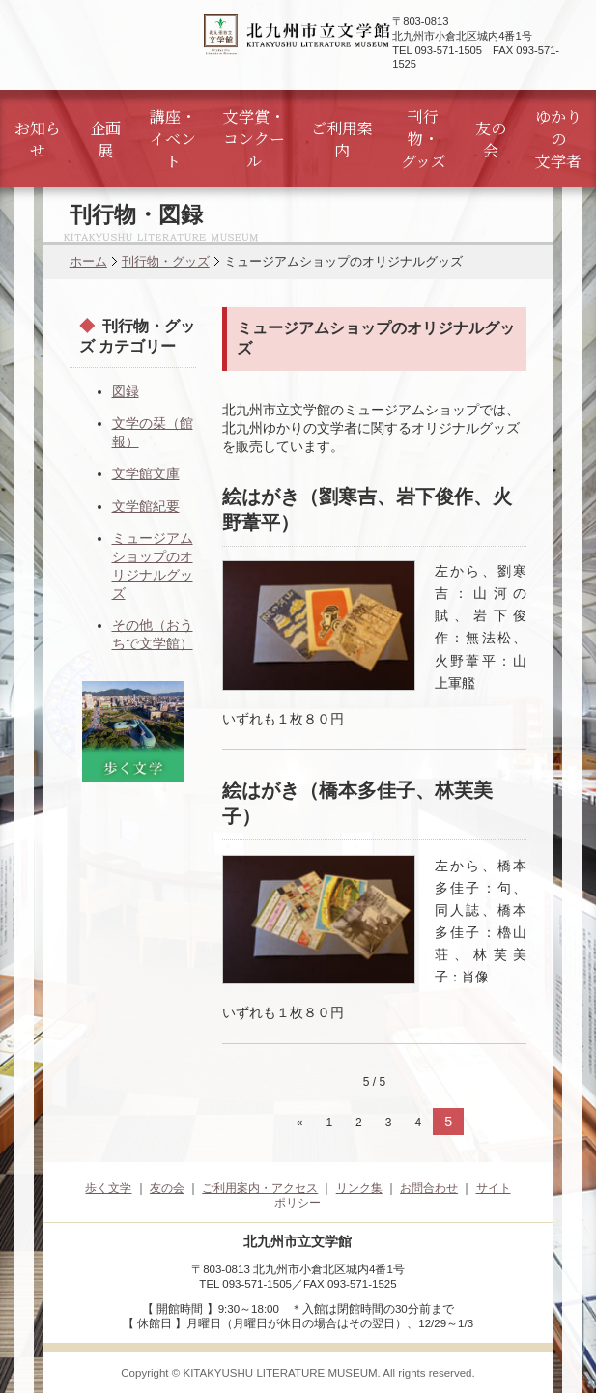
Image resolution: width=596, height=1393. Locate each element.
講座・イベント (173, 138)
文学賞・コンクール (254, 138)
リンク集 (359, 1188)
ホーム (88, 261)
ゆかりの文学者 (558, 138)
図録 (125, 391)
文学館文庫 (146, 473)
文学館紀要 (146, 506)
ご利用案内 (342, 139)
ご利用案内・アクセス (260, 1188)
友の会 (490, 139)
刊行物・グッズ (423, 138)
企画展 (105, 139)
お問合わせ (429, 1188)
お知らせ (37, 139)
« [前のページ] (300, 1122)
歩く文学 (108, 1188)
